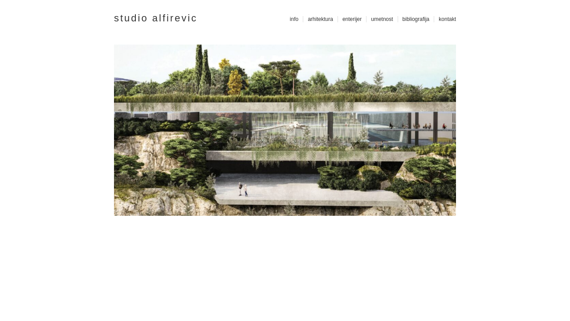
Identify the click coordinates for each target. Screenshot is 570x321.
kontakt (447, 19)
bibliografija (416, 19)
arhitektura (320, 19)
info (294, 19)
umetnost (382, 19)
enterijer (352, 19)
